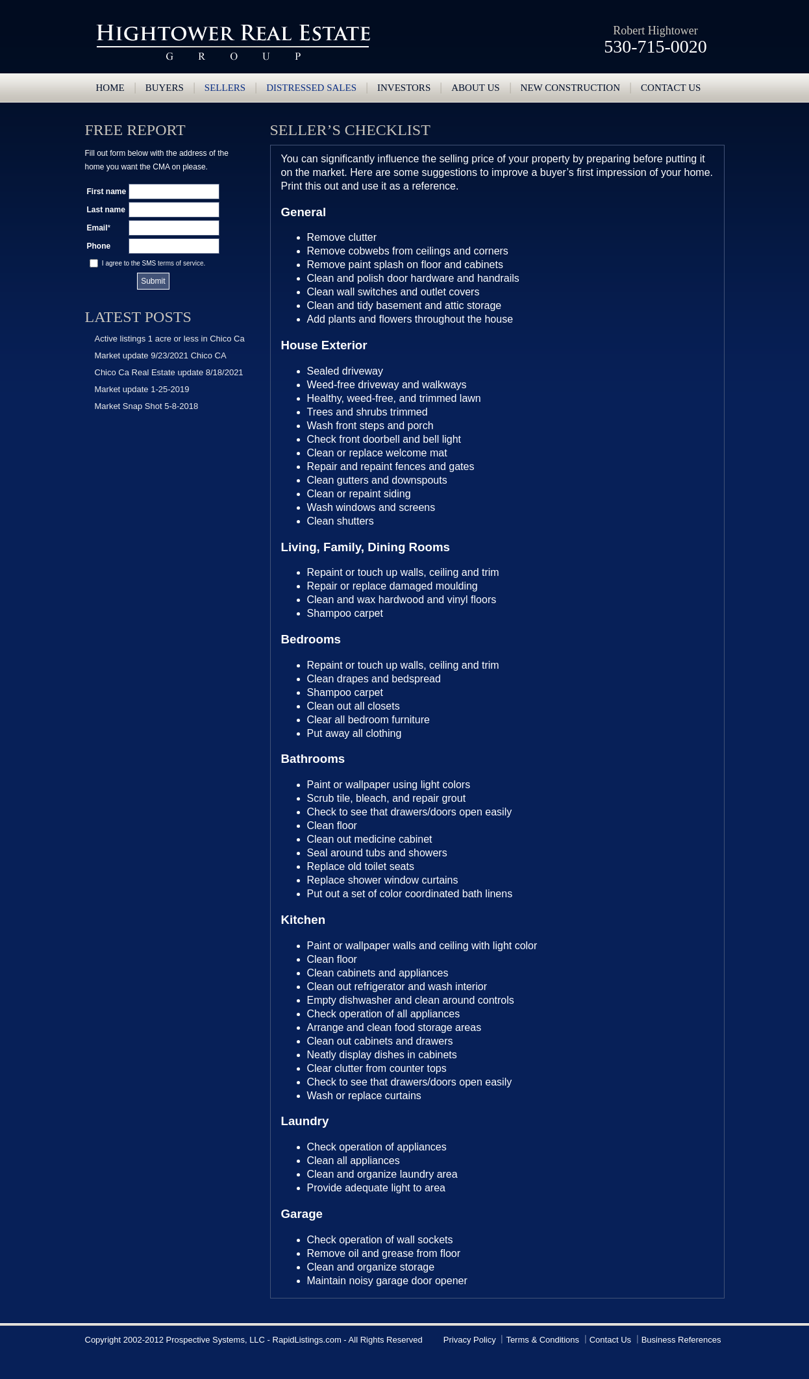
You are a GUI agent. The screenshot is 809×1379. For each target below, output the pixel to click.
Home (110, 87)
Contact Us (610, 1340)
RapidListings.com (307, 1340)
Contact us (671, 87)
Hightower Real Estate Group (233, 42)
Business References (681, 1340)
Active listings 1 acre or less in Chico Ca (170, 338)
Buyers (164, 87)
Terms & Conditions (542, 1340)
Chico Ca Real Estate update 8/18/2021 (169, 372)
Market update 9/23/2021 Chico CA (161, 355)
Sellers (225, 87)
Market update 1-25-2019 (142, 389)
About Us (475, 87)
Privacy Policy (469, 1340)
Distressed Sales (311, 87)
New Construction (570, 87)
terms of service (181, 263)
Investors (403, 87)
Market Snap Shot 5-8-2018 (147, 406)
